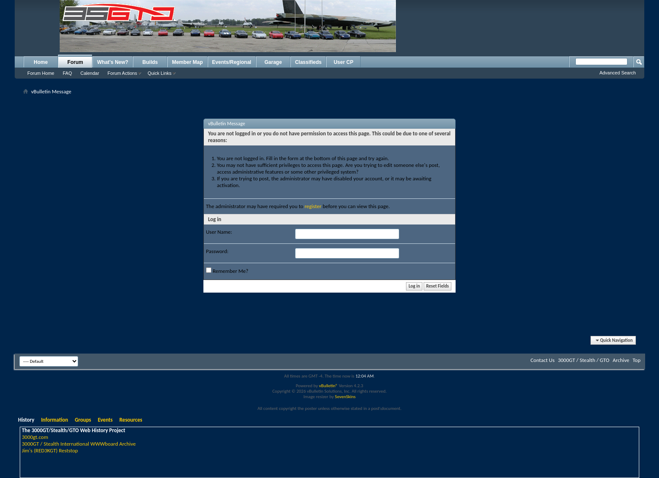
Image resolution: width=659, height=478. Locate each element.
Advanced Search (617, 72)
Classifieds (308, 62)
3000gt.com (35, 437)
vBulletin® (328, 385)
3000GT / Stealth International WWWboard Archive (79, 444)
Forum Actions (122, 73)
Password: (217, 251)
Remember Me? (227, 270)
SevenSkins (345, 396)
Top (637, 360)
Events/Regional (231, 62)
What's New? (112, 62)
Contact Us (542, 360)
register (313, 206)
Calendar (89, 73)
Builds (150, 62)
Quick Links (159, 73)
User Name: (219, 232)
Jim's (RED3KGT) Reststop (50, 450)
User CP (343, 62)
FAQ (67, 73)
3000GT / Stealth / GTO (583, 360)
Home (40, 62)
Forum (75, 62)
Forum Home (40, 73)
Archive (621, 360)
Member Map (187, 62)
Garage (273, 62)
